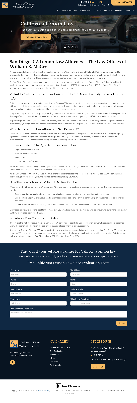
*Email (73, 280)
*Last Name (75, 270)
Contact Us (98, 367)
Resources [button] (108, 10)
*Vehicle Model (76, 289)
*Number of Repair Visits (80, 299)
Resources (54, 355)
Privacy (47, 390)
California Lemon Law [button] (69, 10)
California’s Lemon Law (60, 348)
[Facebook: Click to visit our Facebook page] (12, 362)
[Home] (57, 10)
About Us (118, 10)
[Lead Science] (68, 386)
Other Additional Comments (21, 309)
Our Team (54, 362)
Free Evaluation (56, 351)
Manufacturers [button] (86, 10)
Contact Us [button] (129, 10)
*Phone (13, 280)
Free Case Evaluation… (36, 37)
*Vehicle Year (15, 299)
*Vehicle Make (16, 289)
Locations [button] (98, 10)
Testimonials (55, 365)
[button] (10, 31)
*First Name (15, 270)
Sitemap (41, 390)
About (52, 358)
